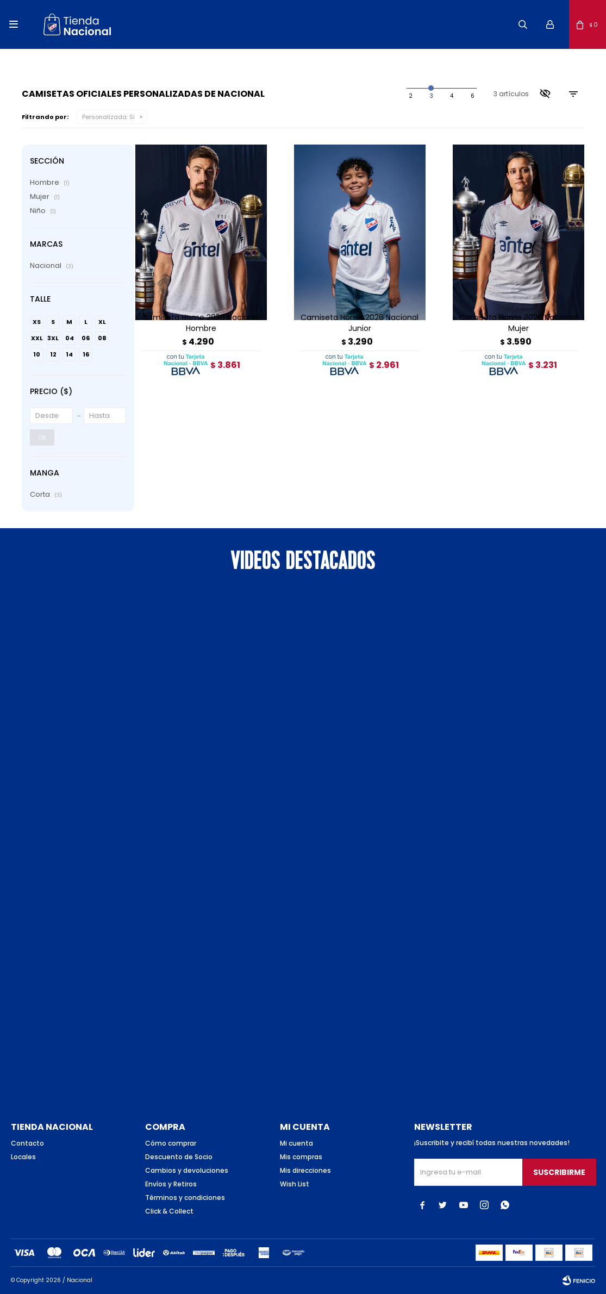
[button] (522, 24)
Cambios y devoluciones (186, 1170)
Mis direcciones (305, 1170)
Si (108, 116)
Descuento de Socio (179, 1156)
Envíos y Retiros (171, 1184)
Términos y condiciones (185, 1197)
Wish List (294, 1184)
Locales (23, 1156)
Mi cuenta (296, 1143)
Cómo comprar (170, 1143)
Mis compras (301, 1156)
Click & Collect (169, 1211)
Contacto (27, 1143)
